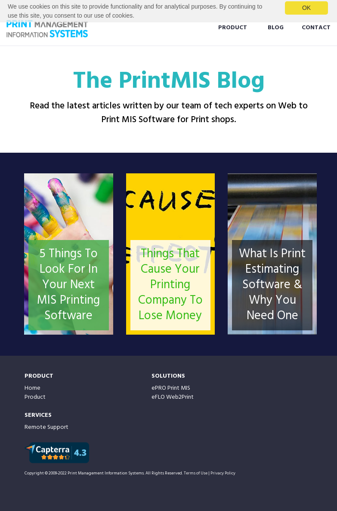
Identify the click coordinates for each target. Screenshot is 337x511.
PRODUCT (232, 28)
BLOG (276, 28)
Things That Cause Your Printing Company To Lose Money (170, 285)
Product (35, 397)
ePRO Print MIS (170, 388)
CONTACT (316, 28)
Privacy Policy (222, 473)
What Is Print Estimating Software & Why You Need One (272, 285)
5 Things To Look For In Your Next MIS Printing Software (68, 285)
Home (32, 388)
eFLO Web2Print (172, 397)
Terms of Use (195, 473)
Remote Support (46, 427)
